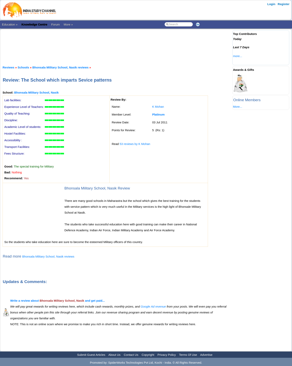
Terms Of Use (188, 354)
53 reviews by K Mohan (135, 144)
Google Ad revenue (153, 306)
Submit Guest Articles (91, 354)
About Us (114, 354)
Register (283, 4)
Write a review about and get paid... (57, 300)
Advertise (206, 354)
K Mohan (158, 106)
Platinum (158, 114)
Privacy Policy (166, 354)
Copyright (148, 354)
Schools (23, 67)
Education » (9, 24)
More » (68, 24)
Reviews (8, 67)
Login (271, 4)
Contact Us (131, 354)
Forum (55, 24)
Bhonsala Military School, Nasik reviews (60, 67)
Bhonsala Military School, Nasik (36, 92)
